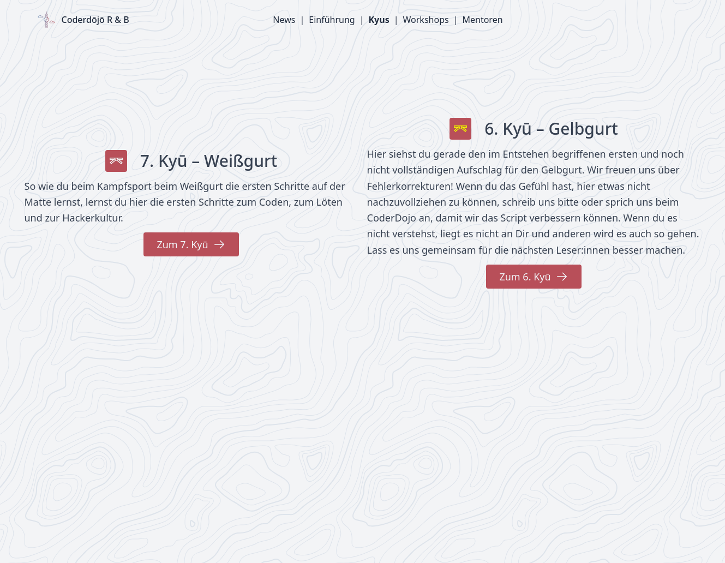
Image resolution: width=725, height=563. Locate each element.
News (284, 20)
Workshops (426, 20)
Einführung (332, 20)
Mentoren (482, 20)
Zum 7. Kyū (191, 244)
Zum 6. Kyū (533, 276)
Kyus (378, 20)
